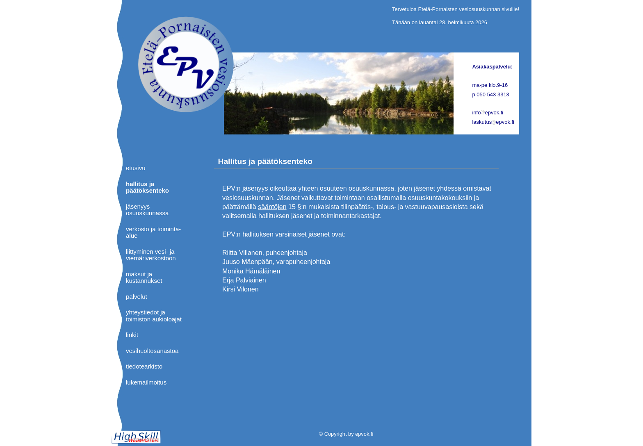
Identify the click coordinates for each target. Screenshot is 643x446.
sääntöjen (272, 206)
